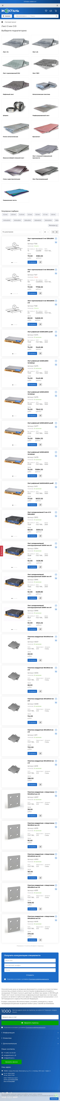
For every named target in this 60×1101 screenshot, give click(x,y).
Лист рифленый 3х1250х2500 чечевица (38, 362)
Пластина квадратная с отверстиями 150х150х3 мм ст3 (41, 824)
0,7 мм (45, 214)
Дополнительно (30, 1044)
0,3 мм (5, 214)
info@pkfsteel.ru (9, 1058)
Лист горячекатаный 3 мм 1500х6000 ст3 (41, 302)
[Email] (30, 1017)
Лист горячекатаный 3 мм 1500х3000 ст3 (41, 270)
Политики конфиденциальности (39, 979)
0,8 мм (53, 214)
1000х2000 (6, 220)
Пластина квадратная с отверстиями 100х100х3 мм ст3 (41, 793)
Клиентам (30, 1038)
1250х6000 (37, 220)
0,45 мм (21, 214)
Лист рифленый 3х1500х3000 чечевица (38, 393)
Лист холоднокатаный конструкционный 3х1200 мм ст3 (39, 575)
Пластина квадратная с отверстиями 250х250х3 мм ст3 (41, 886)
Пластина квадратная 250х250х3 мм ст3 (40, 731)
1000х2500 (17, 220)
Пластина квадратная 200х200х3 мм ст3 (41, 700)
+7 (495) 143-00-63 (10, 1053)
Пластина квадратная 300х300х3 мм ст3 (41, 762)
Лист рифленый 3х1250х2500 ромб (40, 332)
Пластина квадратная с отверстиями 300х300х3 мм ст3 (41, 917)
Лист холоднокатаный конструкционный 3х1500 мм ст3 (39, 606)
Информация (30, 1033)
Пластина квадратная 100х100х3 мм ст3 (40, 637)
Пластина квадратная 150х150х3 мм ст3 (40, 669)
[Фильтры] (1, 551)
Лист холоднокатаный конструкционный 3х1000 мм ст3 (40, 544)
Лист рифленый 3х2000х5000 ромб (40, 483)
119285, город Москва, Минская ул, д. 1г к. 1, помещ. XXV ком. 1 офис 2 (27, 1071)
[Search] (44, 16)
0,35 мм (13, 214)
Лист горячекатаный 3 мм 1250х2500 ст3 (41, 239)
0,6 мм (38, 214)
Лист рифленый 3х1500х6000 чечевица (38, 453)
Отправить (30, 975)
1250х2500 (27, 220)
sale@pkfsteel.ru (9, 1055)
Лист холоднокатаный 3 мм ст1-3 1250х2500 (39, 513)
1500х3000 (48, 220)
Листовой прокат (10, 22)
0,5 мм (30, 214)
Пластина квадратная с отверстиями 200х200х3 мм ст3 (41, 855)
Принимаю (54, 1098)
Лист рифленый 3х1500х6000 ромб (40, 423)
